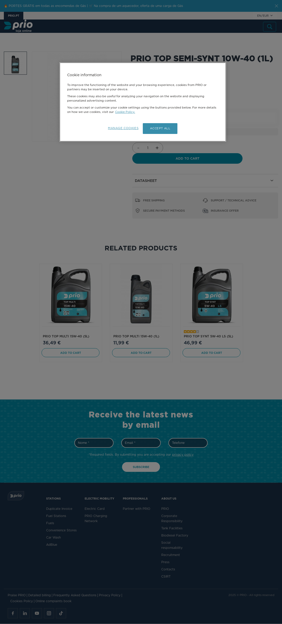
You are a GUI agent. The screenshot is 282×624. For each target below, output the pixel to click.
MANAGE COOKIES (122, 128)
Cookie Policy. (125, 112)
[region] (142, 102)
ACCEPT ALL (160, 128)
